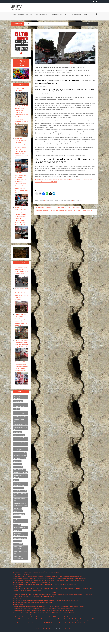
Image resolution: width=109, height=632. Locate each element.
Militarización (48, 594)
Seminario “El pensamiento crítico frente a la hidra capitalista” (29, 619)
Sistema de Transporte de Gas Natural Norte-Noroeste (27, 590)
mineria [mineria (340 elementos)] (17, 517)
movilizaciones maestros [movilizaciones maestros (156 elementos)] (20, 521)
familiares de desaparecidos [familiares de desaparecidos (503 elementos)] (19, 484)
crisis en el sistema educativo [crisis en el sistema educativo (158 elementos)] (19, 449)
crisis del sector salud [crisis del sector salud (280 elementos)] (19, 439)
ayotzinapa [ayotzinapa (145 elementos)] (18, 401)
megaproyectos (49, 200)
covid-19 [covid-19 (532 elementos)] (17, 432)
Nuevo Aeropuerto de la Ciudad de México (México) (70, 580)
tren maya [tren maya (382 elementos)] (18, 543)
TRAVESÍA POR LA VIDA (18, 18)
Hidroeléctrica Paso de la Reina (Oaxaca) (42, 608)
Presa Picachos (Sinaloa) (69, 610)
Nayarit (15, 596)
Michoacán (36, 594)
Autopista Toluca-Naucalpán (20, 578)
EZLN (85, 14)
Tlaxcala (66, 619)
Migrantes (41, 594)
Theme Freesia (69, 629)
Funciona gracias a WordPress (44, 629)
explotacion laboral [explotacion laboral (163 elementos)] (20, 472)
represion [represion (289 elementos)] (18, 541)
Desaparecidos (35, 584)
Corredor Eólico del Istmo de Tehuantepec (24, 600)
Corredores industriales (24, 584)
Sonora (51, 619)
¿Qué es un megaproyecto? (82, 620)
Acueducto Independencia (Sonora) (36, 606)
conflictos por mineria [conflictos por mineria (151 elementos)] (19, 420)
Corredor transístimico (81, 623)
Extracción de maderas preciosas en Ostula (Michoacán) (45, 616)
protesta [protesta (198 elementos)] (17, 530)
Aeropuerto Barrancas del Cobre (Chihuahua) (25, 576)
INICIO (14, 14)
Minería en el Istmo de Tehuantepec (79, 594)
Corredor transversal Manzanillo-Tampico (24, 580)
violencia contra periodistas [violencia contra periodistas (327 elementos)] (18, 557)
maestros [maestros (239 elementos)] (18, 508)
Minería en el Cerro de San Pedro (61, 594)
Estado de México (59, 70)
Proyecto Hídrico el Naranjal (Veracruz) (63, 612)
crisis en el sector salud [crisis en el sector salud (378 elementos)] (20, 444)
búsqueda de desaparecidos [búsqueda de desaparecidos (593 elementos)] (19, 405)
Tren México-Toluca (64, 77)
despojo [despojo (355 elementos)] (17, 461)
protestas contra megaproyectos (63, 200)
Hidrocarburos (17, 586)
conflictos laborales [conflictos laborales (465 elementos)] (20, 416)
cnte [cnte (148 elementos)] (16, 409)
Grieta (16, 6)
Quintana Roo (26, 616)
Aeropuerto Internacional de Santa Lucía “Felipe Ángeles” (52, 576)
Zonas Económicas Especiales (67, 623)
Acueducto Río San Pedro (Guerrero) (55, 606)
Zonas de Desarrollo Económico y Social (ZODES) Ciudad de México (41, 623)
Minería (54, 592)
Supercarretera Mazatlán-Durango (41, 582)
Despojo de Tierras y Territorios (44, 70)
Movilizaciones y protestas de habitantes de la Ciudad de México (53, 72)
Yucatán (15, 623)
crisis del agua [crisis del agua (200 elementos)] (19, 435)
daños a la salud (39, 200)
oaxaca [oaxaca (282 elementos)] (17, 524)
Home (14, 594)
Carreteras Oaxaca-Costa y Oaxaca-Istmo (53, 578)
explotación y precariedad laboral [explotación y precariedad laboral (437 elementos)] (20, 476)
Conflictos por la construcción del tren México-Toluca (68, 67)
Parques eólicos (17, 598)
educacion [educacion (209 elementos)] (18, 467)
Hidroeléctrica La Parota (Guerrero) (74, 606)
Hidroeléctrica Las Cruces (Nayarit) (22, 608)
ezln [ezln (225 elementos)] (16, 480)
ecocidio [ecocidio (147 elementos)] (17, 464)
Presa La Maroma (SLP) (42, 610)
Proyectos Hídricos (18, 604)
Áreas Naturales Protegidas (51, 572)
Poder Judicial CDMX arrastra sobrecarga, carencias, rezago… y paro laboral (58, 207)
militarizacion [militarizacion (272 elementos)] (19, 514)
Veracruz (77, 619)
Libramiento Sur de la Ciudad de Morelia (45, 580)
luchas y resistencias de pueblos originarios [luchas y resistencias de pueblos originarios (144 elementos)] (20, 504)
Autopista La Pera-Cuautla (74, 576)
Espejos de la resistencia (45, 584)
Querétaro (19, 616)
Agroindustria (16, 572)
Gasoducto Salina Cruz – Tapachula (39, 588)
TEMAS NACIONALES (41, 14)
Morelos (91, 594)
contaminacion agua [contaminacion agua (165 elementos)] (20, 424)
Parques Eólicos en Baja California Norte (68, 600)
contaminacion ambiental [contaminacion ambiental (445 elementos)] (20, 428)
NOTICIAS (19, 596)
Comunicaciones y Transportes (21, 574)
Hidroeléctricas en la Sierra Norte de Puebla (24, 610)
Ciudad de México (46, 67)
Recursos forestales (35, 614)
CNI (66, 14)
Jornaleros (19, 594)
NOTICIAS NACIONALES (25, 14)
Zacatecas (19, 623)
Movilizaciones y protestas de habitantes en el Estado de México (53, 75)
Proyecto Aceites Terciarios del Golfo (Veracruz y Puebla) (78, 588)
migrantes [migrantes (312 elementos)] (18, 511)
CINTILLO (37, 67)
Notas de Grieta (76, 14)
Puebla (14, 616)
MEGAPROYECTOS (56, 14)
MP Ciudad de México (78, 75)
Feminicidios (55, 584)
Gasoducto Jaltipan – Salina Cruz (21, 588)
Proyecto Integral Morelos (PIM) (43, 602)
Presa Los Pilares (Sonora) (55, 610)
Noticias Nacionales (28, 596)
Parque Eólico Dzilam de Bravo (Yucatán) (46, 600)
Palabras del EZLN (49, 596)
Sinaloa (47, 619)
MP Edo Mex (88, 75)
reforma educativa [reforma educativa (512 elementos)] (20, 538)
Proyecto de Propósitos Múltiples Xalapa (23, 602)
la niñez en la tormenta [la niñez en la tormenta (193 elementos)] (20, 494)
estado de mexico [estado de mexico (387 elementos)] (20, 469)
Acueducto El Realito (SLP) (20, 606)
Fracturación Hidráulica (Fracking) (68, 584)
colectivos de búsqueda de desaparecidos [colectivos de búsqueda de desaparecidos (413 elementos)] (21, 413)
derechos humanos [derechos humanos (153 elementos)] (20, 452)
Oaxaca (42, 596)
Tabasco (56, 619)
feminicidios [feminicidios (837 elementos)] (18, 488)
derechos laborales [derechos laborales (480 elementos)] (20, 455)
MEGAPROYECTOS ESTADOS (82, 70)
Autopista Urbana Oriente (35, 578)
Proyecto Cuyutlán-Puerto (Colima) (22, 582)
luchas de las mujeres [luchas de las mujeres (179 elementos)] (19, 499)
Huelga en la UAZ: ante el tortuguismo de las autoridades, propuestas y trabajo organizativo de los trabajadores (21, 366)
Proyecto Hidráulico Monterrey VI (43, 612)
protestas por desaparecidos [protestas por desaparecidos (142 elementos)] (19, 534)
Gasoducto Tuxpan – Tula (55, 588)
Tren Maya (71, 619)
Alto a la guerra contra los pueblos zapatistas (32, 572)
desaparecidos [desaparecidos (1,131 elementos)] (19, 458)
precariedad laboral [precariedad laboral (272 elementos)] (20, 527)
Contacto (15, 584)
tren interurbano (77, 200)
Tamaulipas (61, 619)
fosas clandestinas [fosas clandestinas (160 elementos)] (20, 491)
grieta (36, 86)
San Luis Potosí (64, 616)
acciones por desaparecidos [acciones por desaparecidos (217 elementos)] (19, 397)
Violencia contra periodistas (87, 619)
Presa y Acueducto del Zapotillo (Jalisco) (23, 612)
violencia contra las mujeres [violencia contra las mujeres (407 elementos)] (19, 547)
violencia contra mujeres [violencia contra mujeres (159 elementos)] (20, 552)
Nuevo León (36, 596)
